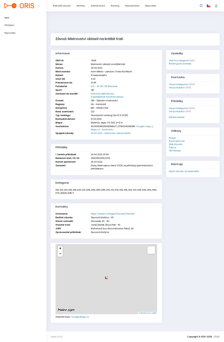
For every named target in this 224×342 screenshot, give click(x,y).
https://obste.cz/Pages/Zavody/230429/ (113, 213)
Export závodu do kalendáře (184, 171)
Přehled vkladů (176, 117)
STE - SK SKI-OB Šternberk (104, 86)
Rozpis (172, 137)
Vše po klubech (177, 87)
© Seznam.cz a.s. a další (147, 313)
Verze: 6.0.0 (57, 336)
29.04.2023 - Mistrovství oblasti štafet (110, 133)
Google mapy (143, 126)
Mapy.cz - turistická (101, 129)
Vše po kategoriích (179, 84)
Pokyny (172, 147)
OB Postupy (175, 150)
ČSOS (217, 336)
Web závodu (175, 144)
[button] (106, 276)
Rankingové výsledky (180, 63)
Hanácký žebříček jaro (102, 93)
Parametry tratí (177, 141)
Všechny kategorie (178, 60)
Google (75, 316)
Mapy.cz (84, 316)
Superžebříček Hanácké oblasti (107, 96)
